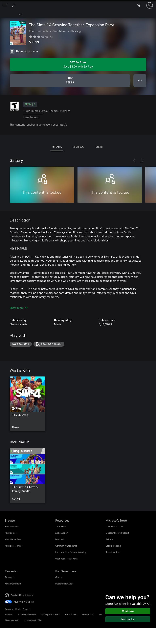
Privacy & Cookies (50, 614)
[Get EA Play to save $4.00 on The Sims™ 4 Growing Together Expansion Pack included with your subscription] (78, 64)
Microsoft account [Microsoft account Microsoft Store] (114, 526)
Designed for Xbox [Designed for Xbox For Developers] (64, 583)
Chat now (128, 611)
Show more (19, 308)
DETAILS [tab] (57, 147)
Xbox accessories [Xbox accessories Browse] (13, 545)
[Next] (142, 160)
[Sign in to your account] (149, 5)
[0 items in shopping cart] (140, 5)
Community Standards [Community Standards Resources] (66, 545)
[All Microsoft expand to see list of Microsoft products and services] (5, 5)
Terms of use (70, 614)
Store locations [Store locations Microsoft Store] (113, 552)
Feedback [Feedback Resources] (59, 539)
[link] (27, 403)
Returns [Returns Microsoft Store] (109, 539)
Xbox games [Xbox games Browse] (11, 532)
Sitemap (9, 614)
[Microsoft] (78, 3)
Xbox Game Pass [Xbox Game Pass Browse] (13, 539)
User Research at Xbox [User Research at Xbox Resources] (66, 558)
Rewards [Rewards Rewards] (9, 577)
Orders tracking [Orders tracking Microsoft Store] (113, 545)
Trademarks (87, 614)
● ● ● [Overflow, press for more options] (140, 80)
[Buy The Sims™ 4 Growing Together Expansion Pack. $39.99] (70, 80)
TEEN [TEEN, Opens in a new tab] (30, 104)
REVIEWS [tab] (78, 147)
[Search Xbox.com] (14, 5)
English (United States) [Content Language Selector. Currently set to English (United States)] (22, 595)
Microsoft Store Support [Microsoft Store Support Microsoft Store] (117, 532)
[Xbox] (10, 14)
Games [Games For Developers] (58, 577)
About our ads (12, 620)
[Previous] (134, 160)
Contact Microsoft (27, 614)
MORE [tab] (99, 147)
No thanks (127, 619)
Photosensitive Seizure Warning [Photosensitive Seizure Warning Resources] (70, 552)
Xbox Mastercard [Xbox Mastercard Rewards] (13, 583)
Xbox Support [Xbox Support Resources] (61, 532)
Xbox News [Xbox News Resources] (60, 526)
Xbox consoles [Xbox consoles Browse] (12, 526)
